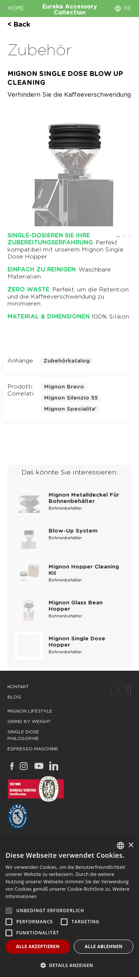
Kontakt (18, 686)
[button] (69, 964)
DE (128, 8)
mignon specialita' (70, 409)
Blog (14, 697)
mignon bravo (64, 387)
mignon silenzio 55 (71, 398)
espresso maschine (32, 749)
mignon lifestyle (29, 711)
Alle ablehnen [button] (104, 946)
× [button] (130, 845)
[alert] (69, 906)
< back (18, 24)
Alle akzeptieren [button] (38, 946)
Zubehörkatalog (66, 361)
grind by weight (28, 721)
